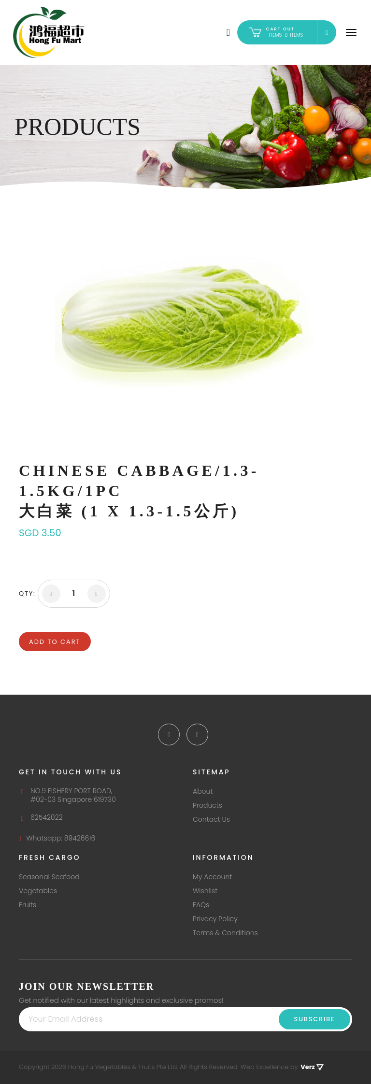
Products (207, 805)
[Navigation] (351, 32)
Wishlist (205, 891)
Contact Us (211, 819)
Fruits (27, 905)
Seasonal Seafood (49, 877)
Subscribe (314, 1019)
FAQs (201, 905)
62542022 (41, 817)
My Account (212, 877)
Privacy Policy (215, 919)
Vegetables (38, 891)
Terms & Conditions (225, 933)
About (203, 791)
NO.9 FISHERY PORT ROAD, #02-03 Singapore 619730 (67, 795)
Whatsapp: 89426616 (57, 838)
